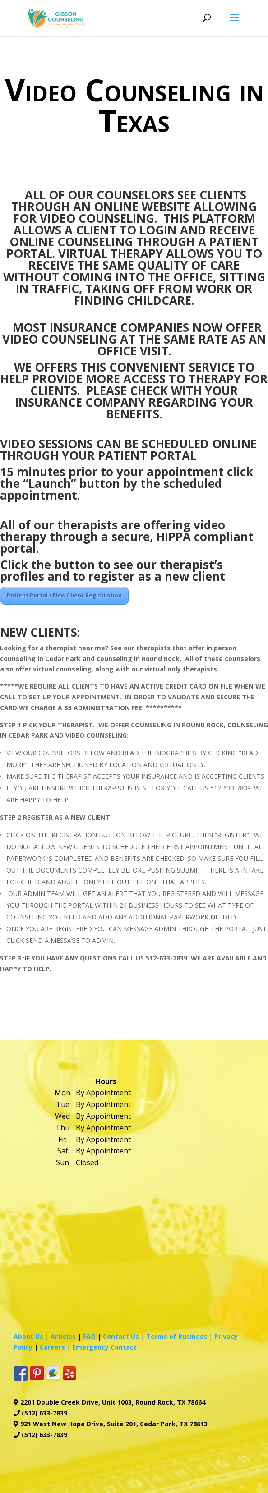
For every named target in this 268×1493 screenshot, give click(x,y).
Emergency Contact (104, 1347)
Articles (63, 1336)
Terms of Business (176, 1336)
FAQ (89, 1336)
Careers (52, 1347)
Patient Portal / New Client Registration (64, 595)
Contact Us (121, 1336)
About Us (28, 1336)
